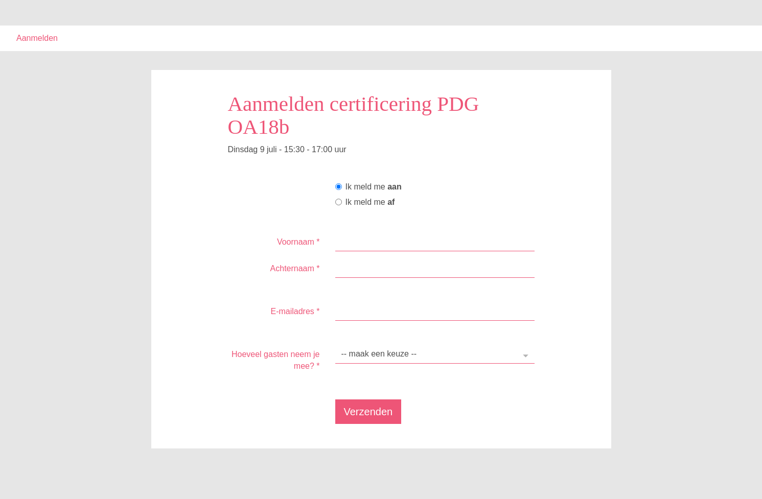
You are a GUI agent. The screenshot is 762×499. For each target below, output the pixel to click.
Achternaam (295, 268)
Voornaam (298, 241)
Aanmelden (37, 38)
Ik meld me (368, 186)
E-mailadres (294, 311)
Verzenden (368, 411)
